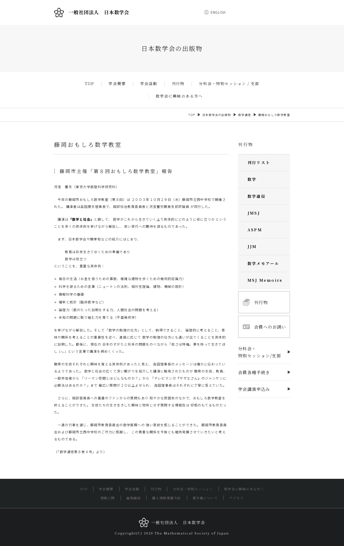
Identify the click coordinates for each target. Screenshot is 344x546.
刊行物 (178, 84)
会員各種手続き (254, 372)
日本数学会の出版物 (216, 115)
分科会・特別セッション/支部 (259, 352)
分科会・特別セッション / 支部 (229, 84)
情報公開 (107, 498)
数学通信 (244, 115)
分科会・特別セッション (193, 489)
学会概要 (117, 84)
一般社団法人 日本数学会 (91, 12)
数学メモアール (263, 263)
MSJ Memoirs (265, 280)
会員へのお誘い (264, 327)
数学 (252, 179)
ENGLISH (218, 12)
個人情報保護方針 (166, 498)
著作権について (205, 498)
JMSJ (254, 213)
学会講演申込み (254, 389)
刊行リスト (259, 162)
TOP (89, 84)
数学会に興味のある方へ (179, 96)
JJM (252, 246)
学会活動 (148, 84)
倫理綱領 (133, 498)
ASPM (255, 229)
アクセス (236, 498)
